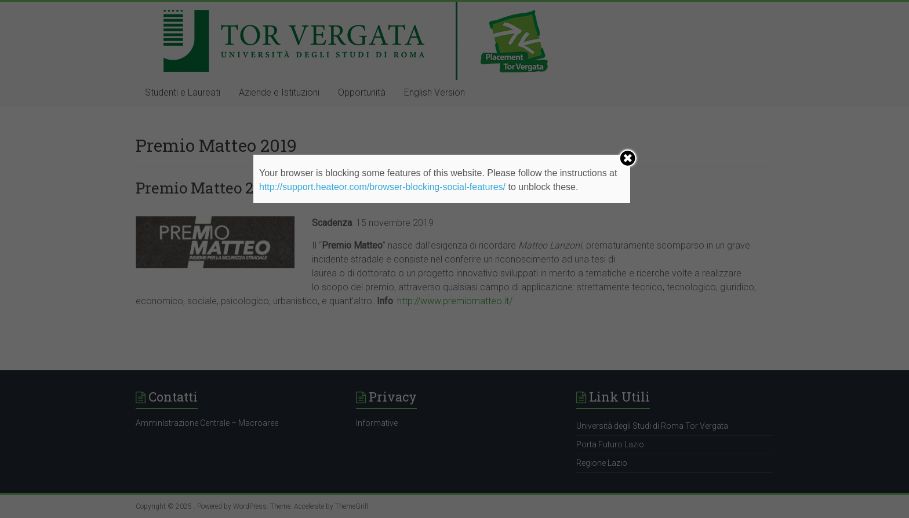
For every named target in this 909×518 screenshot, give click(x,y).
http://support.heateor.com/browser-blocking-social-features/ (382, 187)
